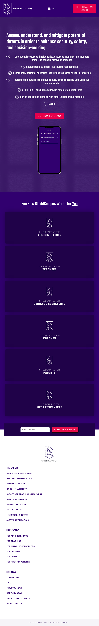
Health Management (17, 499)
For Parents (13, 556)
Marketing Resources (18, 598)
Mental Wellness (15, 484)
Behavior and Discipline (19, 478)
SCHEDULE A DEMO (65, 429)
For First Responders (18, 562)
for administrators (17, 536)
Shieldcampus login (84, 8)
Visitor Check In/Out (17, 504)
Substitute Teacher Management (24, 494)
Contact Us (12, 577)
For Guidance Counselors (20, 546)
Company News (14, 593)
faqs (9, 583)
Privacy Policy (14, 603)
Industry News (14, 588)
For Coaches (13, 551)
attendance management (20, 473)
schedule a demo (49, 116)
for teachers (13, 541)
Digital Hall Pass (15, 510)
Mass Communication (17, 515)
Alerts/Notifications (17, 520)
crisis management (16, 489)
